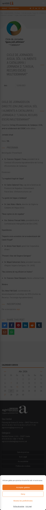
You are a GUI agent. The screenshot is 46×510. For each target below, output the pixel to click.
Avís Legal (29, 506)
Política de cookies (18, 506)
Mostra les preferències (23, 501)
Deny (23, 494)
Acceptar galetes (23, 487)
